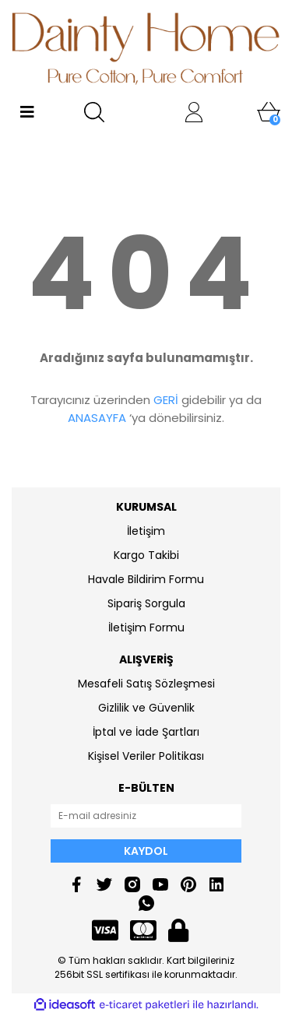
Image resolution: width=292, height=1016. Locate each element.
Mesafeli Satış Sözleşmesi (146, 683)
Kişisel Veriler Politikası (146, 756)
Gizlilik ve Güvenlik (146, 707)
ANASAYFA (97, 418)
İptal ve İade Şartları (146, 732)
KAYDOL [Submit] (146, 851)
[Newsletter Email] (146, 816)
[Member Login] (193, 112)
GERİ (165, 400)
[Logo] (146, 48)
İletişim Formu (146, 627)
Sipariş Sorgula (146, 603)
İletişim (146, 531)
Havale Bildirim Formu (146, 579)
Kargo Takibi (146, 555)
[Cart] (268, 112)
